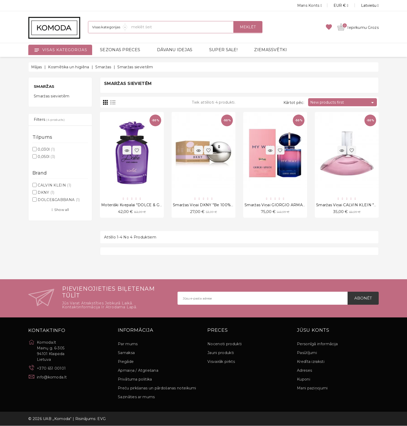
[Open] (36, 49)
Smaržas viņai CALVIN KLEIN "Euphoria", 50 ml (360, 205)
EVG (101, 419)
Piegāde (126, 362)
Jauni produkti (220, 353)
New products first (343, 102)
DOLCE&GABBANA (59, 199)
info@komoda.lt (52, 377)
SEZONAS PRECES (120, 49)
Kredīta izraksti (310, 362)
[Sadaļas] (107, 27)
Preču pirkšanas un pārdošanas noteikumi (157, 388)
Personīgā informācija (317, 344)
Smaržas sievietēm (51, 96)
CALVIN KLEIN (54, 185)
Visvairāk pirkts (221, 362)
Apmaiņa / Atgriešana (138, 370)
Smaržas (44, 86)
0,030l (46, 149)
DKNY (46, 192)
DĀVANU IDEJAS (175, 49)
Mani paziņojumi (312, 388)
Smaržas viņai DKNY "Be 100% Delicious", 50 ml (217, 205)
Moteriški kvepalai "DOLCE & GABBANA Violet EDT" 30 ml (156, 205)
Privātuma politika (135, 379)
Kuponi (303, 379)
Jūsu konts (313, 330)
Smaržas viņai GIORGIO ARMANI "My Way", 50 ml (291, 205)
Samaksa (126, 353)
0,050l (46, 156)
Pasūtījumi (307, 353)
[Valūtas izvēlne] (335, 5)
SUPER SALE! (223, 49)
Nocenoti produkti (224, 344)
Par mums (128, 344)
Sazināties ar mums (136, 397)
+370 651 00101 (51, 368)
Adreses (304, 370)
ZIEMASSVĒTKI (270, 49)
